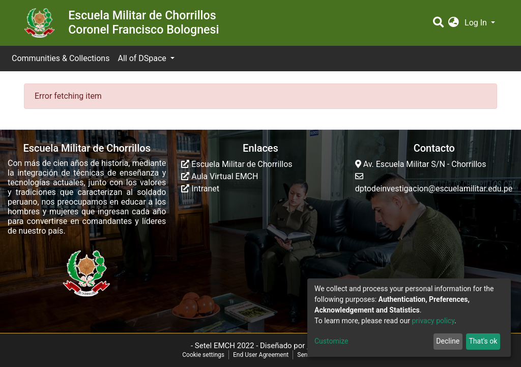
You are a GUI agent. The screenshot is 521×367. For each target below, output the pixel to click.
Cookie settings (203, 354)
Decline (447, 341)
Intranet (200, 188)
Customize (331, 341)
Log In (477, 22)
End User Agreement (260, 354)
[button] (453, 23)
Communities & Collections (60, 58)
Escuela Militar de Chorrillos (236, 164)
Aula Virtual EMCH (219, 176)
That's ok (483, 341)
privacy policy (433, 321)
